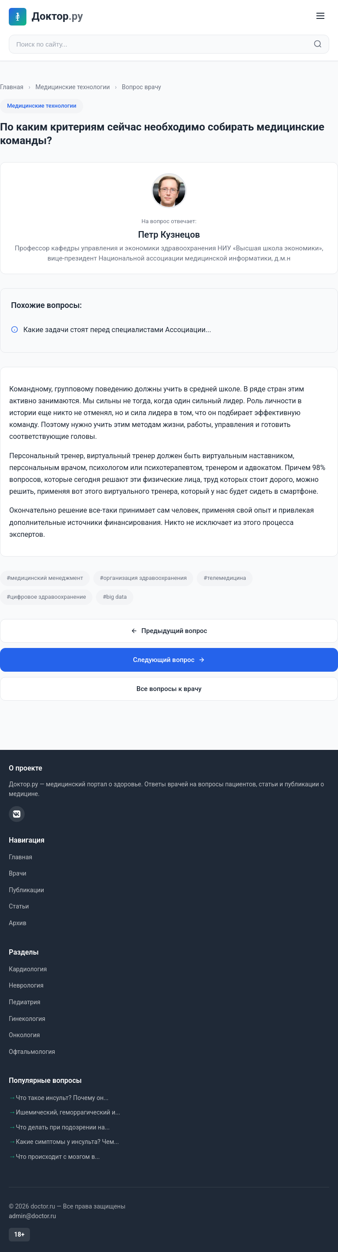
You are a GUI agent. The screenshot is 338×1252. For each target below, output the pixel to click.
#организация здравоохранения (143, 578)
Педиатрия (24, 1002)
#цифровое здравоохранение (46, 596)
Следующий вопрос (169, 660)
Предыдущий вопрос (169, 631)
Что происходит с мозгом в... (58, 1156)
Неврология (26, 985)
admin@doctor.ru (32, 1215)
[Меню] (320, 16)
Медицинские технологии (72, 86)
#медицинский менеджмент (45, 578)
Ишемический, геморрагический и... (68, 1112)
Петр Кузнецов (169, 234)
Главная (11, 86)
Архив (17, 922)
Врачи (17, 873)
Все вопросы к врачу (169, 689)
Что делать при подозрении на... (63, 1127)
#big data (115, 596)
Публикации (26, 890)
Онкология (24, 1035)
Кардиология (28, 969)
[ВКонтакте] (17, 814)
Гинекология (27, 1018)
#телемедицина (224, 578)
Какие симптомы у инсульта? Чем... (67, 1141)
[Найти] (318, 44)
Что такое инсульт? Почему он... (62, 1097)
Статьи (19, 906)
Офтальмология (32, 1051)
